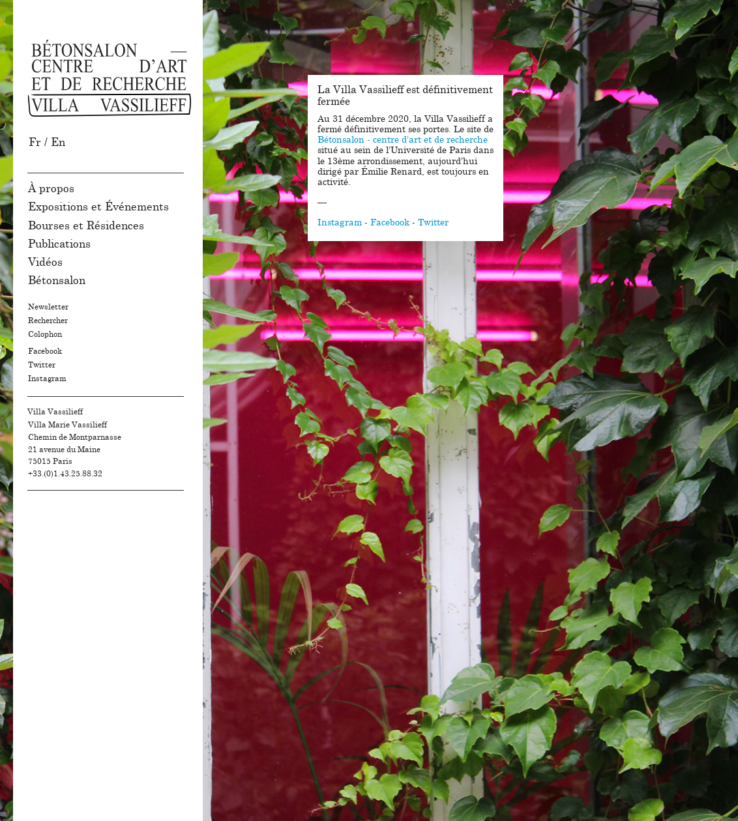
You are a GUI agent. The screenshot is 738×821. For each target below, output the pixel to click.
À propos (51, 188)
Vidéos (45, 262)
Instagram (47, 378)
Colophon (45, 334)
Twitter (41, 365)
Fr (35, 142)
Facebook (45, 351)
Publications (59, 244)
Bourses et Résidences (86, 225)
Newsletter (48, 307)
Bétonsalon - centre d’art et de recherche (402, 140)
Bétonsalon (56, 280)
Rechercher (48, 320)
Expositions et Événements (98, 206)
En (58, 142)
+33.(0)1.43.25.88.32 (65, 474)
